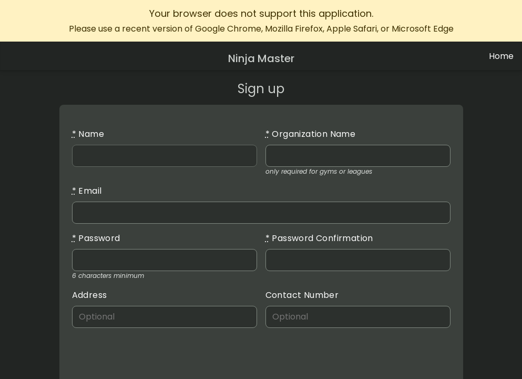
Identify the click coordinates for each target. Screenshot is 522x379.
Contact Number (302, 295)
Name (88, 134)
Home (501, 56)
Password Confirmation (319, 238)
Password (96, 238)
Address (89, 295)
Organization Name (310, 134)
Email (87, 191)
